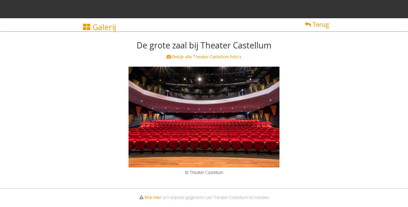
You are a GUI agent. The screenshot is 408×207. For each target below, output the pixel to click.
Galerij (99, 27)
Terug (317, 24)
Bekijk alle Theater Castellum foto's (204, 57)
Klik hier (153, 197)
